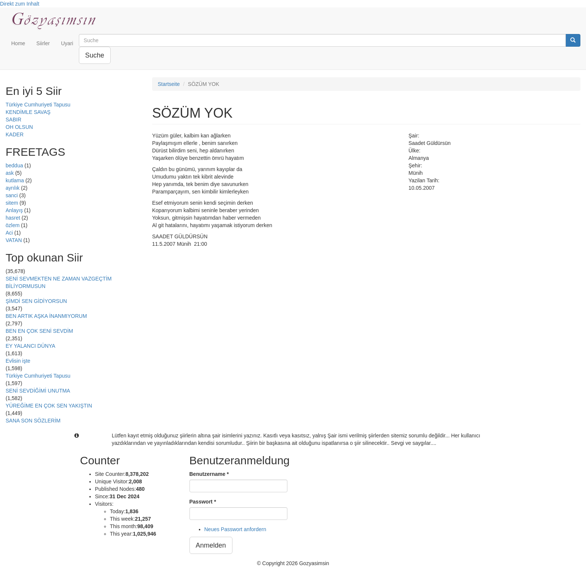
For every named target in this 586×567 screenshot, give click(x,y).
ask (10, 173)
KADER (15, 134)
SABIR (13, 120)
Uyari (67, 43)
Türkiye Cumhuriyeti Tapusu (38, 105)
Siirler (43, 43)
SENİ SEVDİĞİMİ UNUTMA (38, 391)
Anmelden (211, 545)
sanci (12, 195)
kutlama (15, 180)
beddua (14, 165)
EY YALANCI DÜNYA (30, 346)
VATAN (14, 240)
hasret (13, 218)
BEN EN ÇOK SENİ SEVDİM (39, 331)
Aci (9, 233)
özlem (12, 225)
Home (18, 43)
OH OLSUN (19, 127)
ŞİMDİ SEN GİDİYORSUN (36, 301)
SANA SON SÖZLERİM (33, 421)
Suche (94, 55)
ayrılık (12, 188)
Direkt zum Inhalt (19, 4)
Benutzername (209, 474)
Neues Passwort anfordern (235, 529)
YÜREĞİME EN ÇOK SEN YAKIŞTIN (49, 406)
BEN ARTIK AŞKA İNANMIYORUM (46, 316)
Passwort (202, 502)
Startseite (169, 84)
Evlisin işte (18, 361)
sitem (12, 203)
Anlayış (14, 210)
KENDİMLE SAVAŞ (28, 112)
